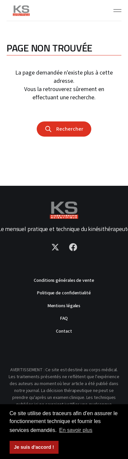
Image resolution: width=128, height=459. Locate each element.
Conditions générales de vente (64, 280)
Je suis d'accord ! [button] (34, 447)
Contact (64, 331)
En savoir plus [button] (76, 430)
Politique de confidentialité (64, 293)
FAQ (64, 318)
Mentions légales (64, 306)
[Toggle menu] (117, 11)
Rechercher (64, 129)
